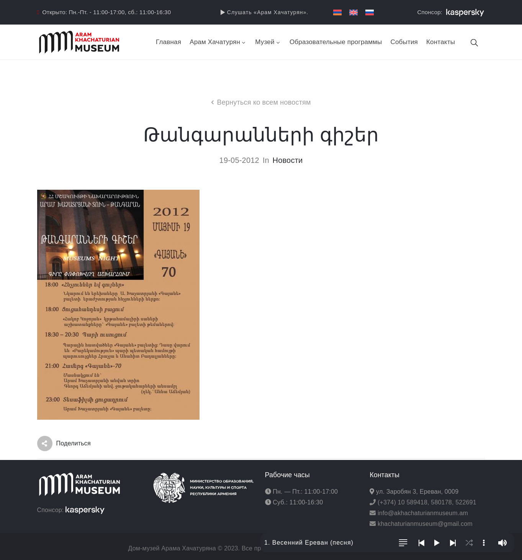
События (404, 42)
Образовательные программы (336, 42)
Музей (268, 42)
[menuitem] (337, 12)
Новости (288, 160)
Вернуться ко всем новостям (264, 102)
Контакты (440, 42)
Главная (168, 42)
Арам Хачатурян (218, 42)
